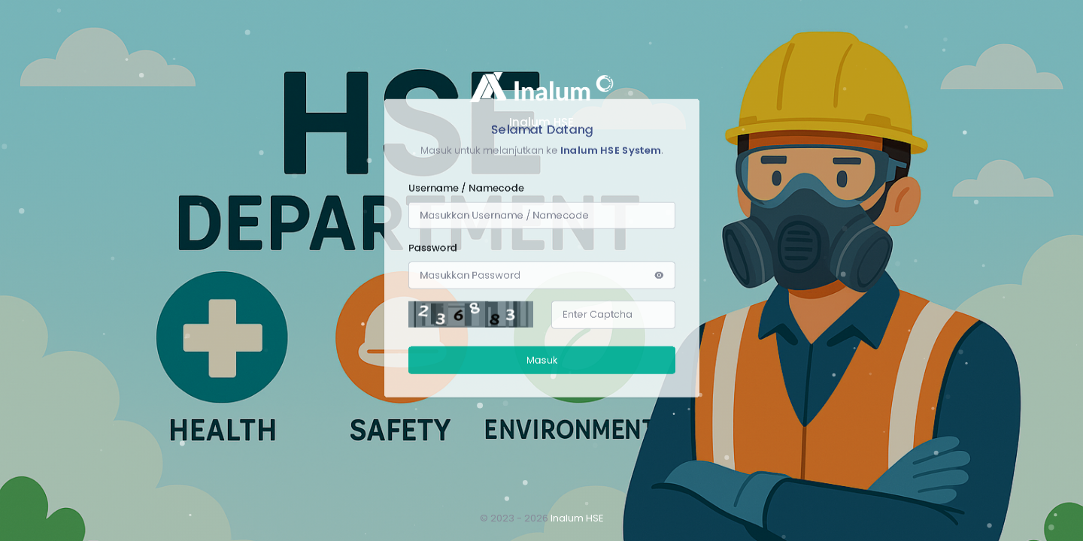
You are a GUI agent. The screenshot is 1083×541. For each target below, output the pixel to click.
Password (432, 49)
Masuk (541, 182)
